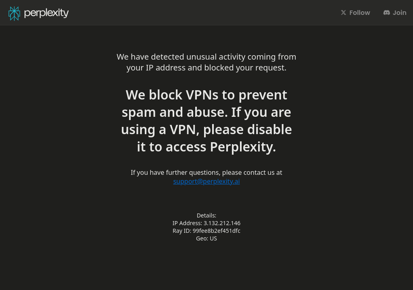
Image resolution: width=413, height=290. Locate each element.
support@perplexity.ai (206, 181)
